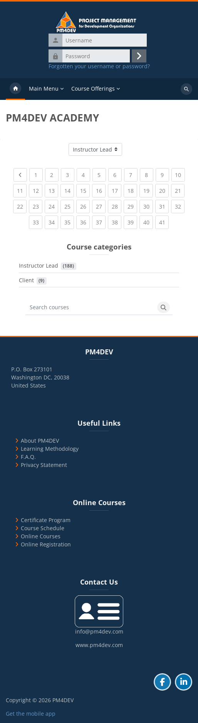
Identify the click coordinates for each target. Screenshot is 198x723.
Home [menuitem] (15, 89)
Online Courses (40, 536)
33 (38, 221)
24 (54, 205)
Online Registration (46, 544)
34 (54, 221)
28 (117, 205)
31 (164, 205)
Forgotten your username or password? (99, 66)
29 (133, 205)
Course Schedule (42, 528)
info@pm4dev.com (99, 631)
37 (101, 221)
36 (85, 221)
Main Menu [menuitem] (44, 88)
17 (117, 189)
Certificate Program (45, 520)
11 (22, 189)
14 (69, 189)
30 (148, 205)
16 (101, 189)
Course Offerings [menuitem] (93, 88)
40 (148, 221)
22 (22, 205)
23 (38, 205)
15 (85, 189)
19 (148, 189)
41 (164, 221)
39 (133, 221)
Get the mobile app (30, 713)
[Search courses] (90, 307)
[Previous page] (20, 175)
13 (54, 189)
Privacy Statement (44, 465)
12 (38, 189)
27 (101, 205)
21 (180, 189)
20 (164, 189)
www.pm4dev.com (99, 645)
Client (26, 280)
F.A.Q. (28, 456)
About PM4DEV (40, 440)
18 (133, 189)
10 (180, 173)
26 (85, 205)
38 (117, 221)
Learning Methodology (50, 448)
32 (180, 205)
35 (69, 221)
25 (69, 205)
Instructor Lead (38, 265)
